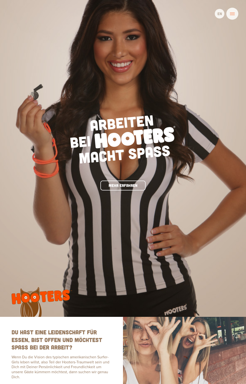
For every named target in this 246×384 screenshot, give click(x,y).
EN (219, 13)
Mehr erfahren (123, 152)
